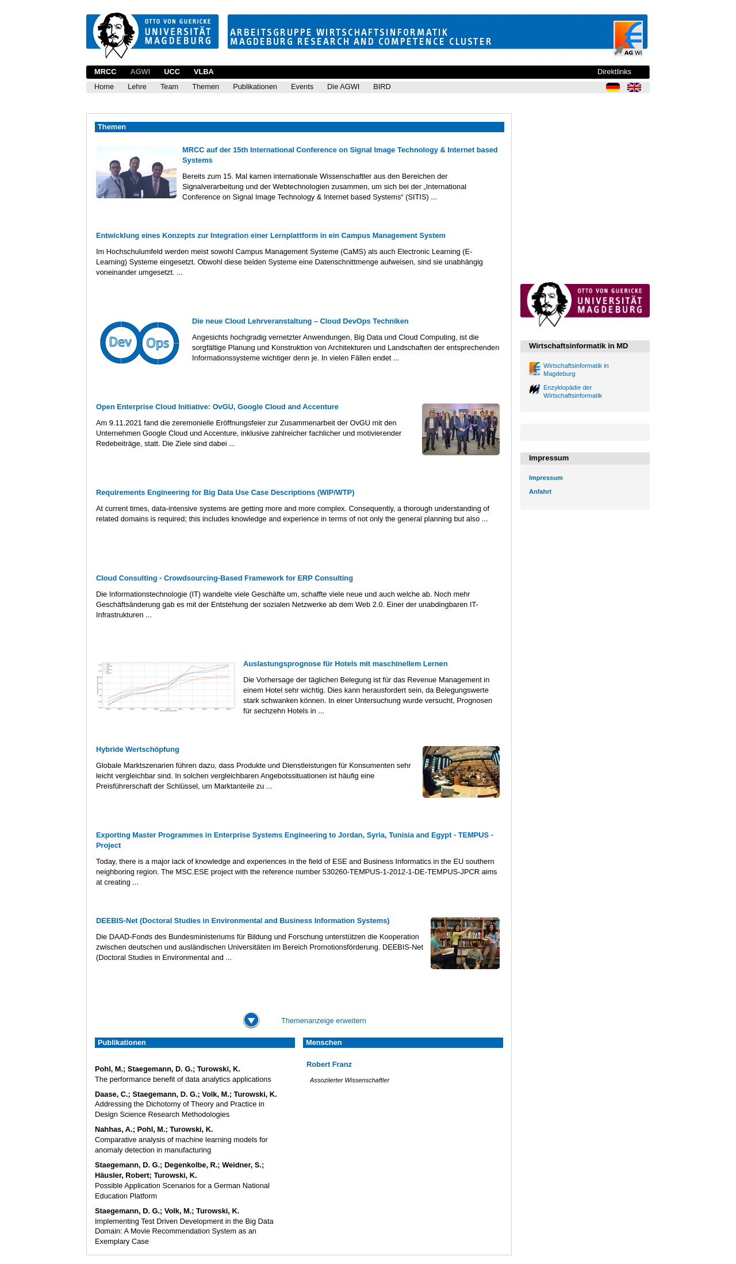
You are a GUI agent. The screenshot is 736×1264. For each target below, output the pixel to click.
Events (302, 86)
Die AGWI (343, 86)
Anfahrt (540, 491)
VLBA (204, 71)
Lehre (137, 86)
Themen (205, 86)
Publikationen (255, 86)
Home (104, 86)
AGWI (140, 71)
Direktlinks (614, 71)
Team (169, 86)
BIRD (382, 86)
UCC (172, 71)
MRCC (105, 71)
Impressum (546, 477)
